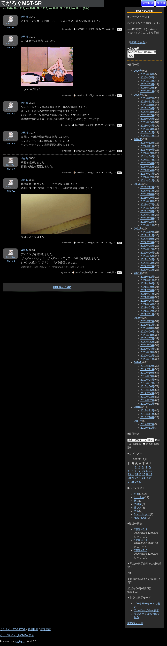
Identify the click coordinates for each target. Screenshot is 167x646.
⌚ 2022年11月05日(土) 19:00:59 (87, 272)
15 (136, 474)
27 (129, 481)
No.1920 (11, 27)
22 (136, 478)
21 (132, 478)
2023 (138, 184)
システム (139, 497)
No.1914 (11, 261)
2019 (138, 362)
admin (68, 29)
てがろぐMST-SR (21, 3)
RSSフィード (135, 623)
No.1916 (11, 169)
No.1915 (11, 191)
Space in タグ (142, 514)
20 (129, 478)
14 (132, 474)
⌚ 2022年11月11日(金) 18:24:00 (88, 29)
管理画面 (45, 629)
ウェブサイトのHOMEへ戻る (17, 635)
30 (139, 481)
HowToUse (140, 517)
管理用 (161, 3)
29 (136, 481)
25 (147, 478)
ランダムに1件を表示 (146, 610)
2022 (138, 228)
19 (150, 474)
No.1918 (11, 113)
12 (150, 470)
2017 (138, 420)
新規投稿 (148, 3)
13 (129, 474)
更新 (136, 494)
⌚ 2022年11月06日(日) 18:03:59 (88, 242)
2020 (138, 317)
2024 (138, 139)
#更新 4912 (140, 529)
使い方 (138, 507)
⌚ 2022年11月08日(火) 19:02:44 (88, 151)
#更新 (24, 16)
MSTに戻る (137, 42)
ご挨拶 (138, 504)
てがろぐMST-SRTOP (12, 629)
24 (143, 478)
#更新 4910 (140, 550)
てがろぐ (20, 641)
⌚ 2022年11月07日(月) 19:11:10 (88, 172)
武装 (136, 511)
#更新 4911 (140, 540)
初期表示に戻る (62, 287)
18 (147, 474)
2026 (138, 70)
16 (139, 474)
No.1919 (11, 47)
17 (143, 474)
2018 (138, 407)
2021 (138, 273)
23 (139, 478)
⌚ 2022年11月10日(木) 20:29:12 (88, 95)
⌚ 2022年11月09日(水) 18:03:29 (87, 125)
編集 (119, 29)
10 (143, 470)
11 (147, 470)
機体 (136, 500)
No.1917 (11, 143)
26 (150, 478)
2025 (138, 94)
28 (132, 481)
